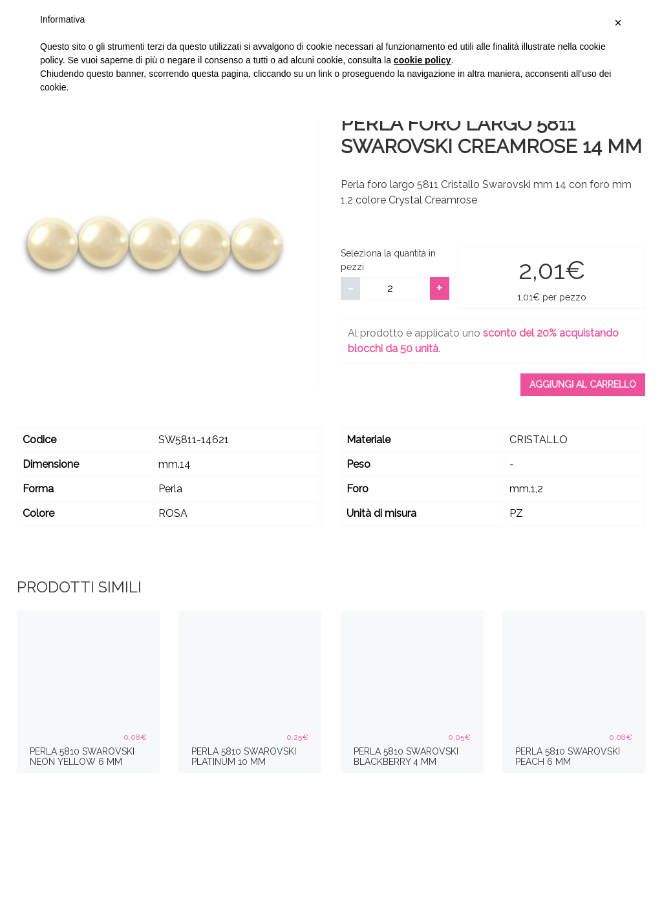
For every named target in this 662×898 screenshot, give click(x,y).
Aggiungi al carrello (582, 384)
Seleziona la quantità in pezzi (388, 260)
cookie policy (422, 60)
